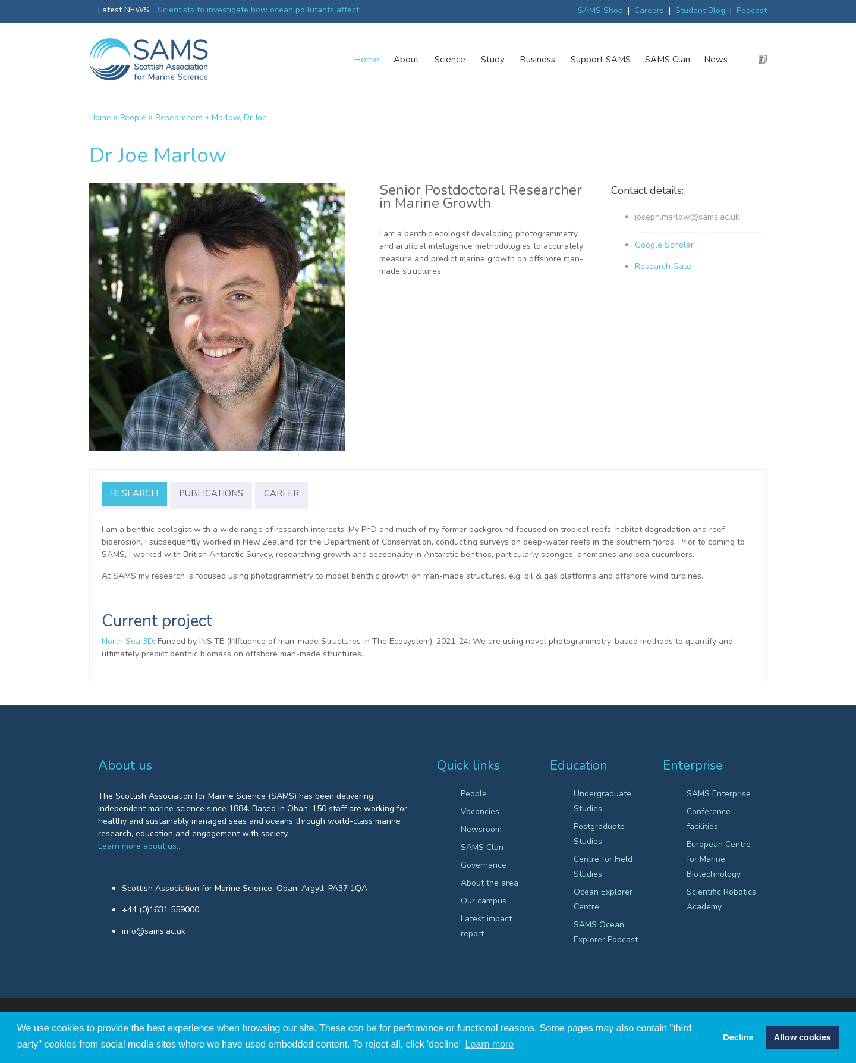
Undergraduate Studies (602, 801)
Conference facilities (709, 819)
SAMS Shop (600, 10)
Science (451, 59)
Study (493, 59)
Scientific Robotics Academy (721, 899)
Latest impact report (486, 926)
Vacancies (480, 811)
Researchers (179, 117)
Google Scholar (664, 245)
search (763, 60)
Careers (649, 10)
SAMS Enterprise (719, 793)
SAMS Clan (667, 59)
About (407, 59)
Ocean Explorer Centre (603, 899)
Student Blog (700, 10)
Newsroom (481, 829)
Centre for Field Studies (603, 866)
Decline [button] (738, 1037)
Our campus (483, 900)
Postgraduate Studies (599, 834)
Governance (483, 865)
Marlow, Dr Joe (239, 117)
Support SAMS (601, 59)
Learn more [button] (489, 1044)
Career (281, 493)
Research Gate (663, 266)
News (716, 59)
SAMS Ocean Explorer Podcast (606, 932)
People (133, 117)
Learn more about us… (140, 846)
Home (366, 59)
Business (538, 59)
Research (134, 493)
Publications (211, 493)
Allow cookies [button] (802, 1037)
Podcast (752, 10)
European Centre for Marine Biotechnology (719, 859)
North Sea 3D (127, 641)
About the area (489, 883)
